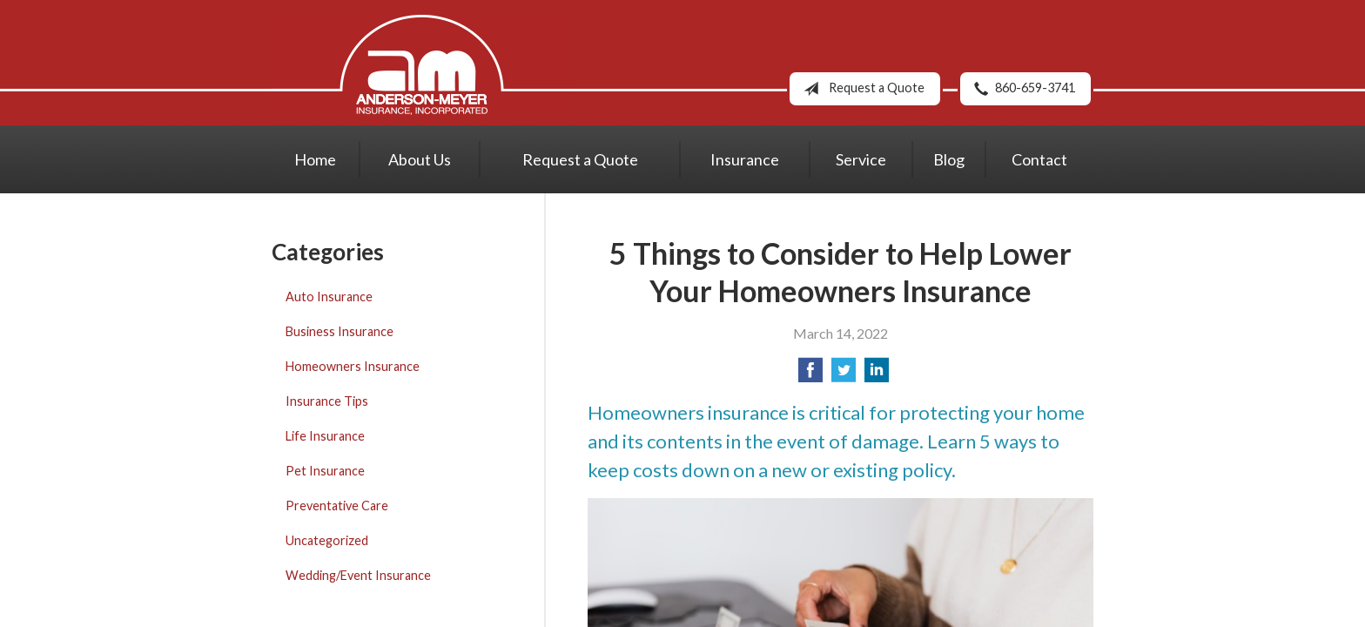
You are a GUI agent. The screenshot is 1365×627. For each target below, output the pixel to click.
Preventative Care (337, 505)
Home (315, 159)
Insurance (744, 159)
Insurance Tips (327, 401)
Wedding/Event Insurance (358, 575)
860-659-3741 (1021, 88)
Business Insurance (339, 331)
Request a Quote (861, 88)
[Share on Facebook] (810, 375)
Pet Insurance (325, 470)
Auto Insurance (329, 296)
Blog (949, 159)
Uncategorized (327, 540)
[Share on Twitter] (843, 375)
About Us (419, 159)
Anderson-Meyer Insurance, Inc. (422, 65)
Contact (1039, 159)
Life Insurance (325, 435)
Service (861, 159)
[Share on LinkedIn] (876, 375)
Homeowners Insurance (353, 366)
